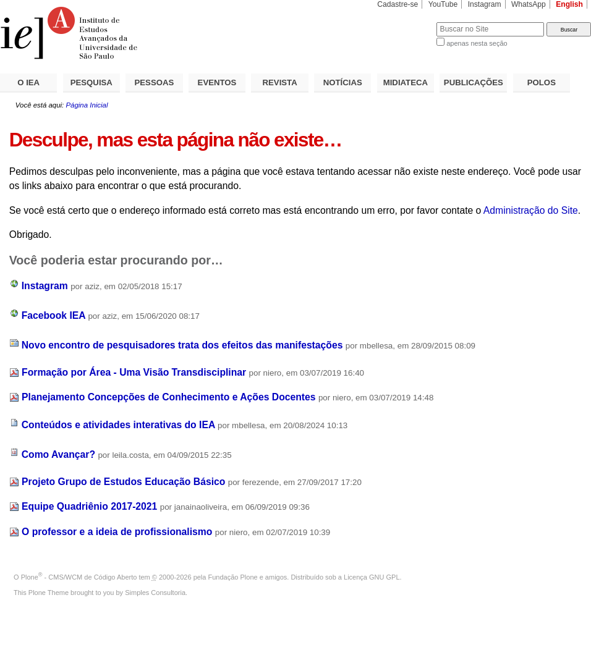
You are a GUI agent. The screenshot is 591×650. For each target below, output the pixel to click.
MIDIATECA (405, 82)
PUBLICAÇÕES (473, 82)
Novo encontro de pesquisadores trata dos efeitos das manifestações (182, 345)
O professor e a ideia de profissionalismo (117, 531)
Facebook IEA (53, 315)
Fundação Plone (233, 577)
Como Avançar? (58, 454)
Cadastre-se (397, 4)
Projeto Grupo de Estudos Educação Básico (123, 481)
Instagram (484, 4)
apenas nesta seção (476, 43)
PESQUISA (91, 82)
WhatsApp (528, 4)
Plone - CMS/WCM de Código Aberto (79, 577)
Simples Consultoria (155, 592)
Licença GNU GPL (371, 577)
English (569, 4)
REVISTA (280, 82)
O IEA (28, 82)
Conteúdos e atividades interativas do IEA (118, 425)
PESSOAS (154, 82)
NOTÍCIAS (342, 82)
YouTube (443, 4)
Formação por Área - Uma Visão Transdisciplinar (134, 372)
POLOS (541, 82)
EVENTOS (217, 82)
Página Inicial (87, 105)
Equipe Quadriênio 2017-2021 (89, 506)
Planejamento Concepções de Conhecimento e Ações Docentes (168, 397)
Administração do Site (530, 210)
